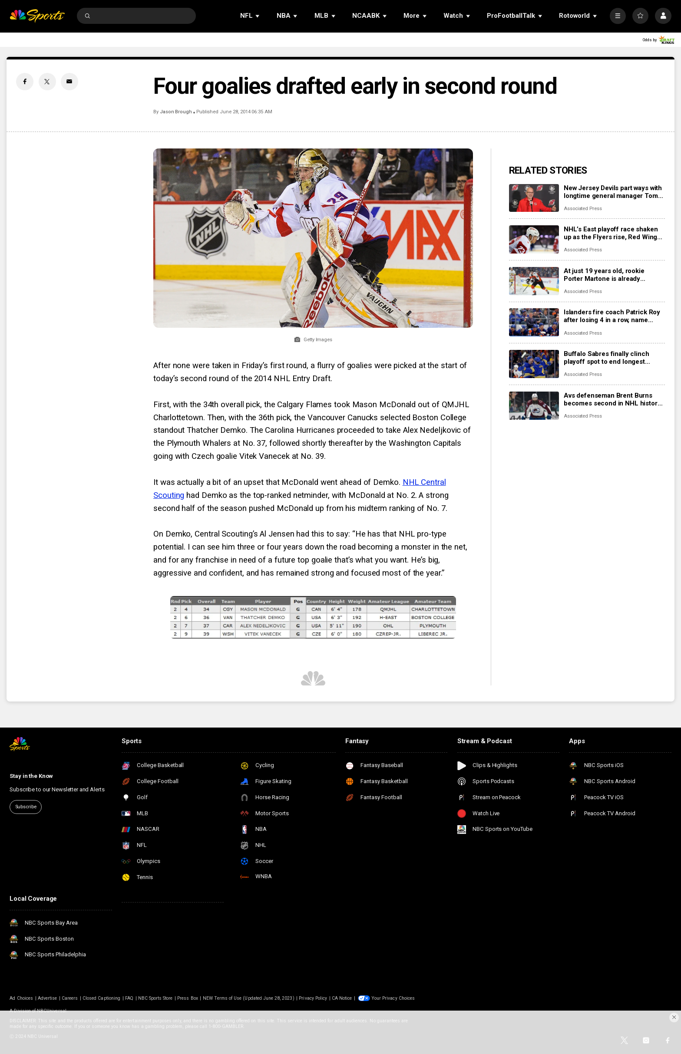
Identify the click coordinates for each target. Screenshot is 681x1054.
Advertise (47, 998)
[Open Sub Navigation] (258, 16)
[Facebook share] (24, 81)
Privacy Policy (313, 998)
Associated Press (583, 208)
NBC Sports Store (155, 998)
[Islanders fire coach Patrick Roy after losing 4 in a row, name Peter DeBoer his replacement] (534, 322)
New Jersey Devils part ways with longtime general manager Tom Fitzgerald (613, 192)
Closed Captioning (101, 998)
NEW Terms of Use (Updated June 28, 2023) (248, 998)
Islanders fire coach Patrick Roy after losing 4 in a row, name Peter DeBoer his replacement (612, 316)
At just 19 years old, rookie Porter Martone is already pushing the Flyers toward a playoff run (605, 275)
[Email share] (69, 81)
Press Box (187, 998)
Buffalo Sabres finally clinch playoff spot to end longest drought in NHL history (606, 358)
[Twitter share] (47, 81)
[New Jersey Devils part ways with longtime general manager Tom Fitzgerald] (534, 198)
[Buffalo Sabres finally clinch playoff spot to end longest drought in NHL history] (534, 364)
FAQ (129, 998)
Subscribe (25, 807)
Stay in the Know (31, 776)
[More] (618, 16)
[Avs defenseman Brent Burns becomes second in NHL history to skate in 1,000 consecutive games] (534, 406)
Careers (70, 998)
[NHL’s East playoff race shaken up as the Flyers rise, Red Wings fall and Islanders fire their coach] (534, 239)
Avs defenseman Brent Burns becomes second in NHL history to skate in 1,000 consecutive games (612, 399)
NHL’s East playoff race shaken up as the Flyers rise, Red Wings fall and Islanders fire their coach (614, 233)
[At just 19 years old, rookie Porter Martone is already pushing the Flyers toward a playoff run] (534, 281)
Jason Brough (176, 112)
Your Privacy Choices (393, 998)
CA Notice (342, 998)
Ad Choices (21, 998)
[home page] (37, 15)
